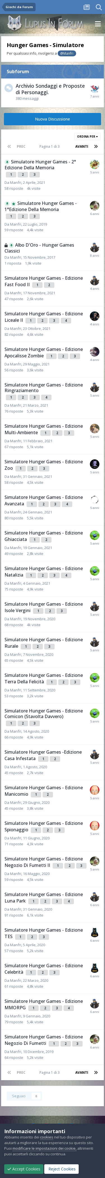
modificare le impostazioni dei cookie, (44, 1148)
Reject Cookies (61, 1169)
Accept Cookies (23, 1169)
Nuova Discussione (52, 119)
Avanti (81, 146)
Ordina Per (87, 136)
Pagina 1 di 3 (50, 146)
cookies (46, 1137)
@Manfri (66, 53)
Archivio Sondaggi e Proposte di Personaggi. (50, 89)
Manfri (15, 182)
